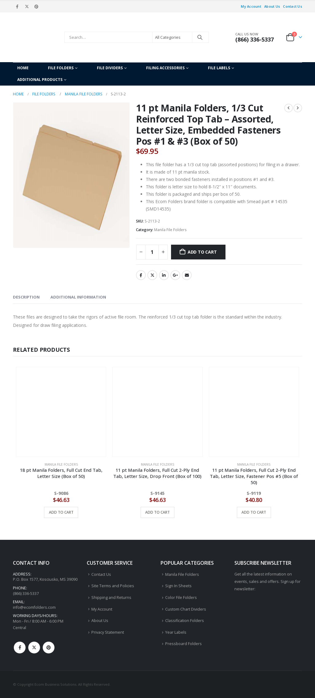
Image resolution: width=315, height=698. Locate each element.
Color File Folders (181, 597)
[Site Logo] (37, 37)
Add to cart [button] (61, 512)
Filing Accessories (165, 67)
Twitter (152, 275)
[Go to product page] (61, 412)
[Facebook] (17, 6)
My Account (251, 6)
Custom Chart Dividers (185, 609)
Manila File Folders (170, 229)
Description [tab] (26, 297)
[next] (297, 108)
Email (187, 275)
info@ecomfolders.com (34, 607)
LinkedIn (164, 275)
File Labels (219, 67)
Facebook (141, 275)
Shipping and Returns (111, 597)
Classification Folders (184, 620)
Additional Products (39, 79)
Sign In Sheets (178, 585)
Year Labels (175, 632)
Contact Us (292, 6)
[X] (27, 6)
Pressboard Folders (183, 644)
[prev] (288, 108)
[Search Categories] (172, 37)
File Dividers (110, 67)
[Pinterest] (37, 6)
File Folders (61, 67)
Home (23, 67)
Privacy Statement (107, 632)
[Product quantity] (152, 252)
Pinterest (48, 647)
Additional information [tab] (78, 297)
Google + (175, 275)
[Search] (200, 37)
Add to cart (202, 252)
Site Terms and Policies (112, 585)
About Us (272, 6)
